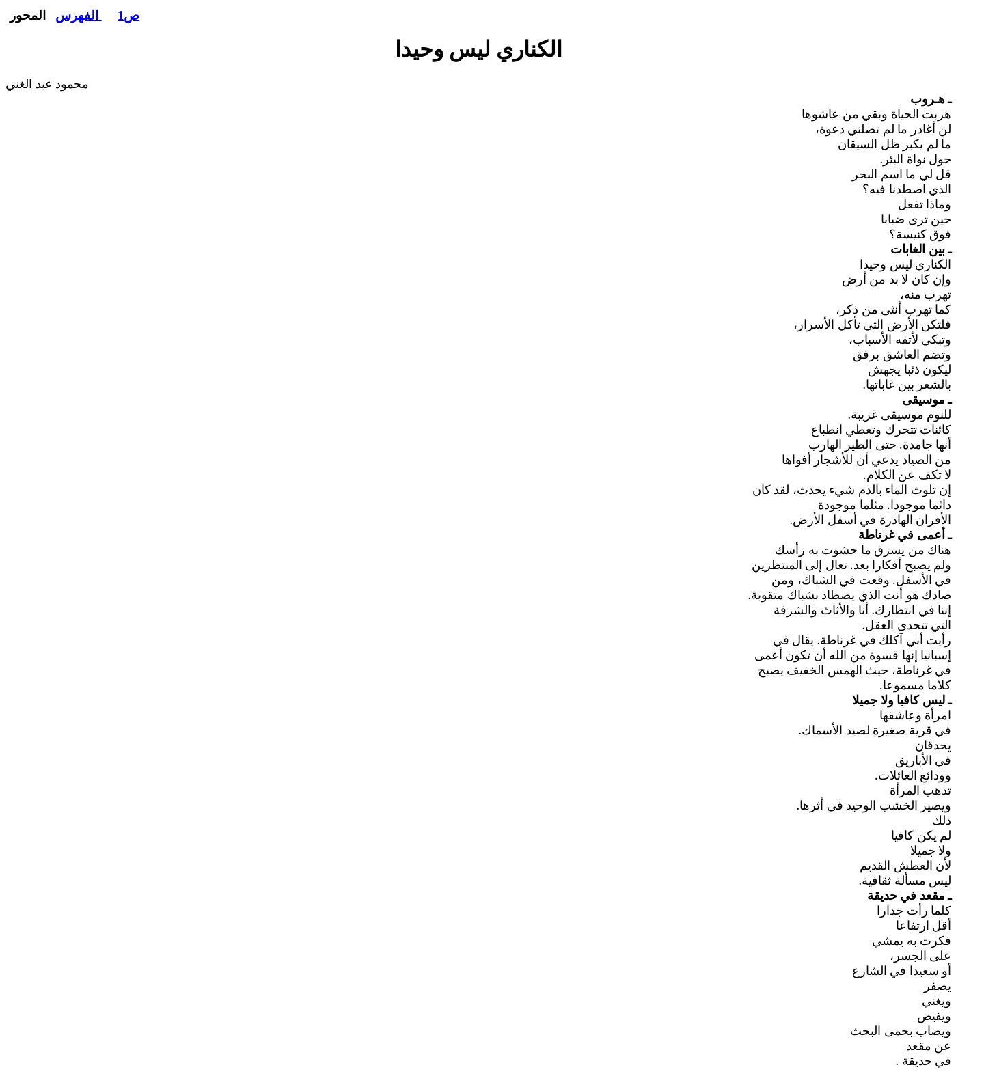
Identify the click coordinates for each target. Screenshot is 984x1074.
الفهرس (78, 15)
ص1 (128, 15)
